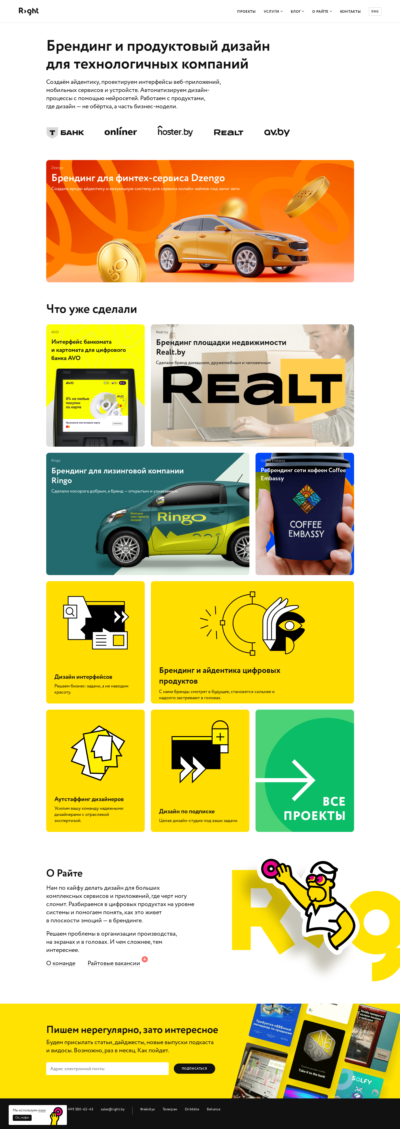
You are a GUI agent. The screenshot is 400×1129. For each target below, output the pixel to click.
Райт (29, 12)
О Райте (322, 11)
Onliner (120, 131)
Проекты (246, 11)
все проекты (305, 771)
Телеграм (170, 1109)
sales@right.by (113, 1109)
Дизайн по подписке (200, 771)
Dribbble (192, 1109)
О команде (60, 963)
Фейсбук (147, 1109)
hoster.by (175, 131)
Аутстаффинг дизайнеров (95, 771)
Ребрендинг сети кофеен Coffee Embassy (305, 514)
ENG (375, 11)
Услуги (273, 11)
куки (42, 1110)
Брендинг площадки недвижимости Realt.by (252, 385)
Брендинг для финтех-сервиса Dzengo (200, 221)
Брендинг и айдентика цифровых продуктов (252, 642)
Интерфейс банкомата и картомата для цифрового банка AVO (95, 385)
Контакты (350, 11)
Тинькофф (65, 131)
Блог (298, 11)
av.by (277, 131)
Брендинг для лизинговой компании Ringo (147, 514)
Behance (214, 1109)
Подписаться (194, 1069)
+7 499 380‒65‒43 (78, 1109)
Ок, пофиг (22, 1117)
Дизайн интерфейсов (95, 642)
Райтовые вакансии (114, 963)
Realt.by (228, 131)
